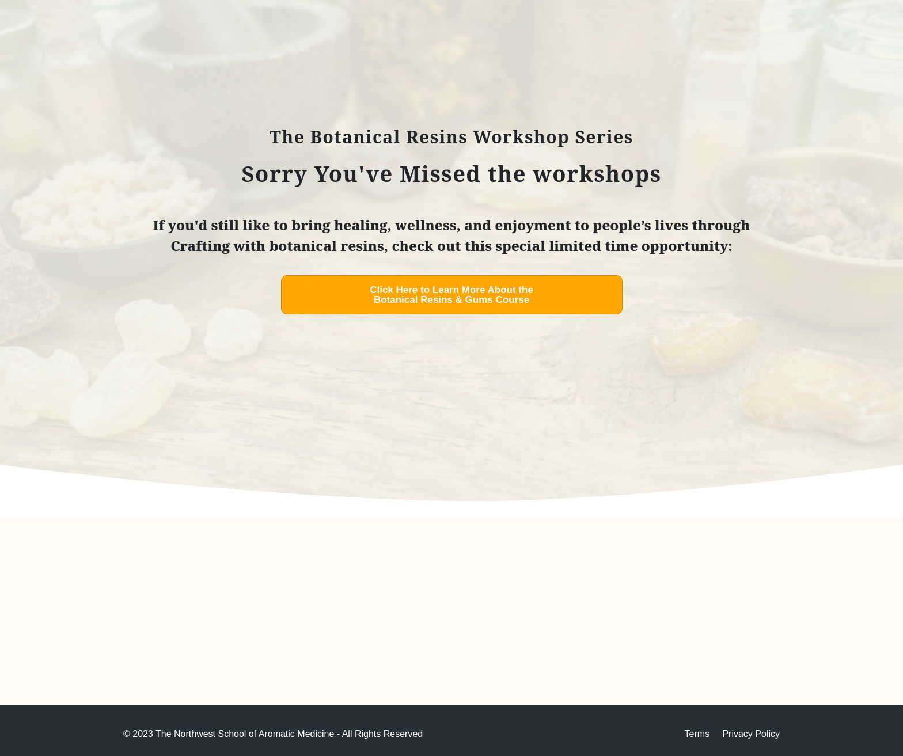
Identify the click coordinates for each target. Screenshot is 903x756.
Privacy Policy (751, 734)
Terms (697, 734)
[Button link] (452, 294)
